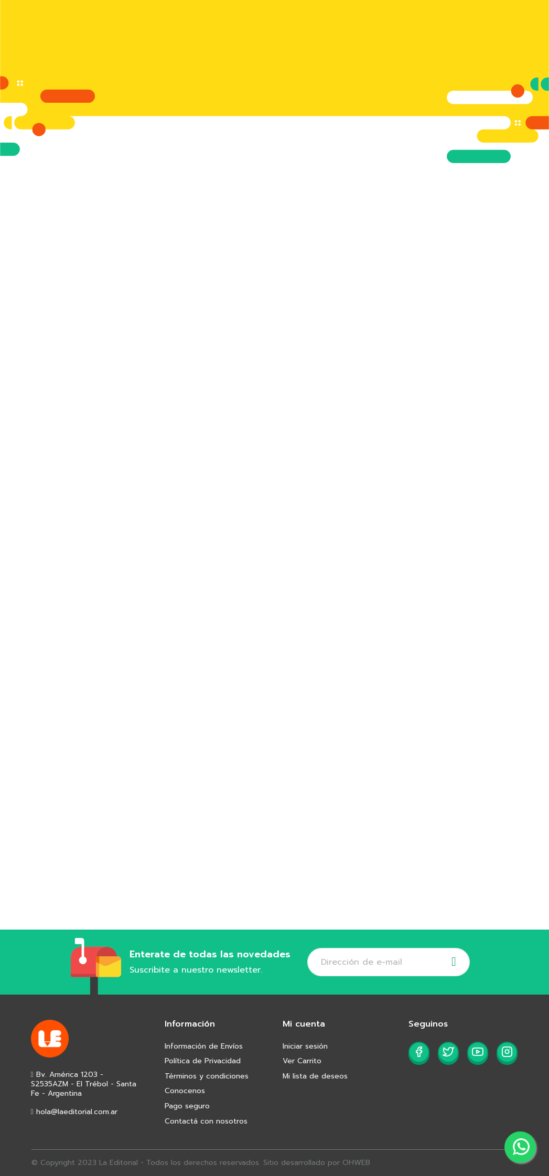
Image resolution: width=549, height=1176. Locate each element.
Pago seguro (187, 1106)
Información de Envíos (204, 1046)
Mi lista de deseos (315, 1076)
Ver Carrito (302, 1060)
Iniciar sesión (305, 1046)
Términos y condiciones (207, 1076)
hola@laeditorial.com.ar (74, 1111)
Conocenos (185, 1090)
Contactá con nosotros (206, 1121)
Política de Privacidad (203, 1060)
